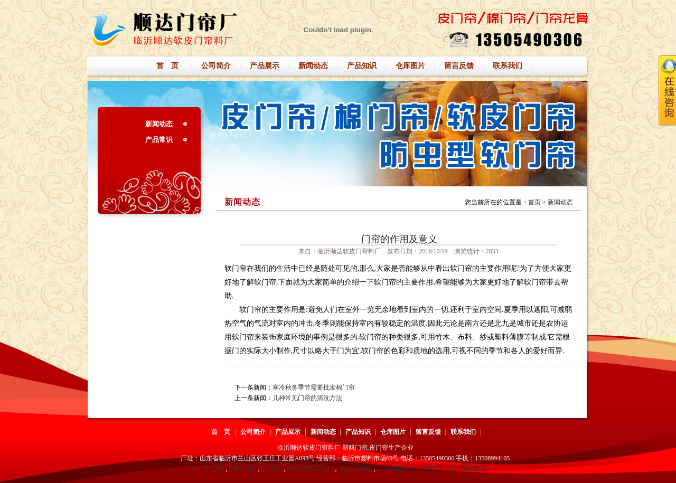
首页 (534, 202)
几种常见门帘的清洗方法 (307, 398)
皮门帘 (271, 468)
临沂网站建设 (467, 468)
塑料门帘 (243, 468)
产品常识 (159, 140)
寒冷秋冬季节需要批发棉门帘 (314, 387)
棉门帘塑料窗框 (310, 468)
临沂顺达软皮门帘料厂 (410, 468)
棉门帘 (213, 468)
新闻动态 (159, 124)
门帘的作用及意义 (399, 239)
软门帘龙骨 (355, 468)
